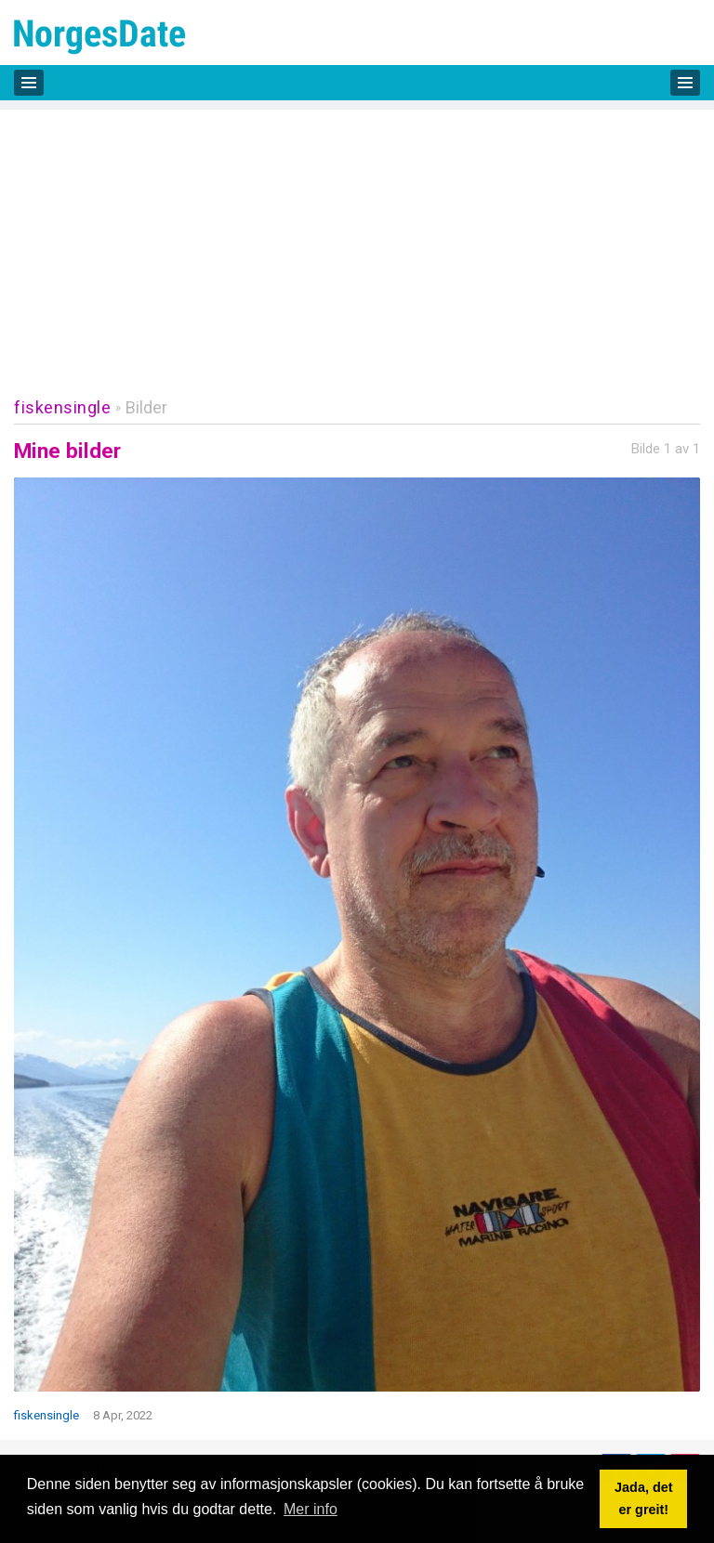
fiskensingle (62, 407)
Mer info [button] (310, 1509)
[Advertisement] (357, 240)
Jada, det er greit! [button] (643, 1498)
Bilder (146, 407)
